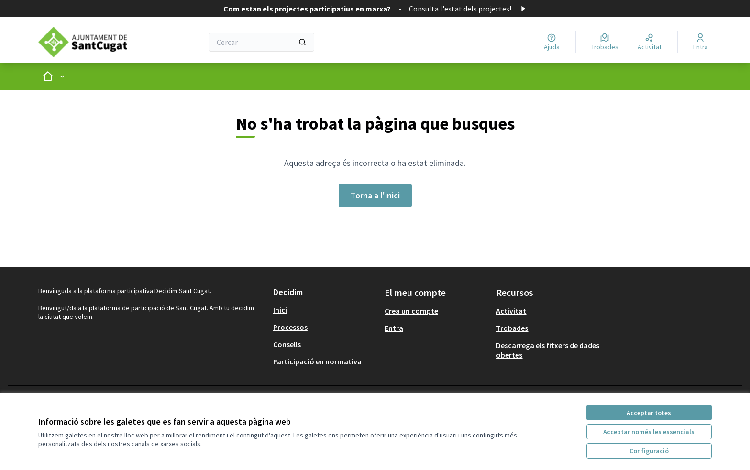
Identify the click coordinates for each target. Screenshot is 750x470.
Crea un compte (411, 311)
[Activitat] (649, 42)
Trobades (512, 328)
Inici (280, 310)
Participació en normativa (317, 361)
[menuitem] (325, 310)
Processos (290, 327)
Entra (394, 328)
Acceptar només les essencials (649, 431)
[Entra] (700, 42)
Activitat (511, 311)
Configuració (649, 451)
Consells (287, 344)
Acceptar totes (649, 412)
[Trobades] (604, 42)
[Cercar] (261, 42)
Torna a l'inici (375, 195)
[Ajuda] (551, 42)
